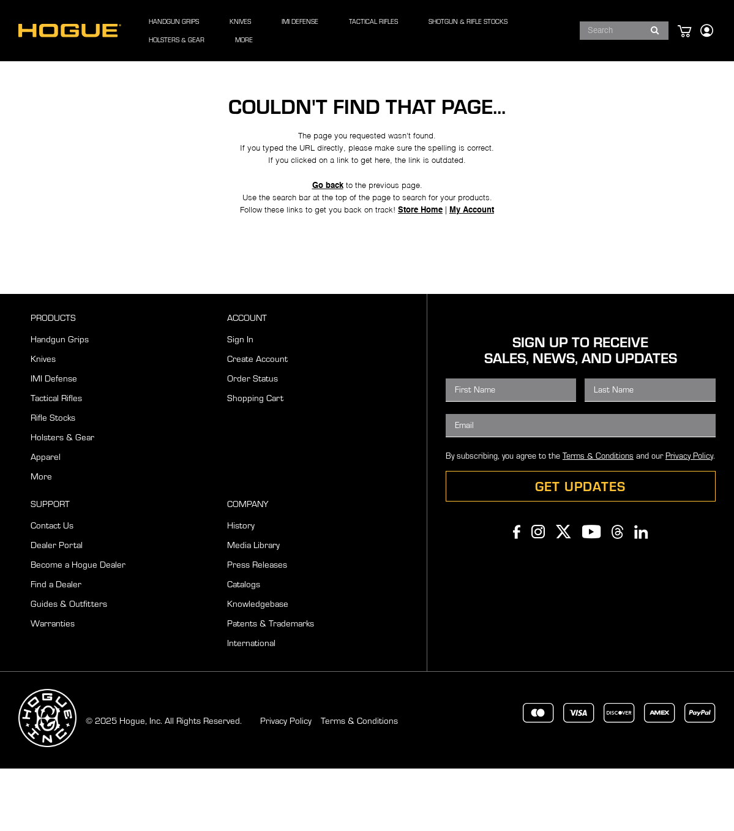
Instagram (538, 594)
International (251, 705)
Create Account (257, 421)
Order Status (252, 440)
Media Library (253, 607)
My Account (484, 266)
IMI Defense (54, 440)
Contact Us (52, 587)
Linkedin (641, 594)
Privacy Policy (689, 518)
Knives (43, 421)
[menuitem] (195, 30)
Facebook (516, 594)
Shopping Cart (255, 460)
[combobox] (610, 30)
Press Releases (257, 627)
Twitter (563, 594)
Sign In (240, 401)
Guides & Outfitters (69, 666)
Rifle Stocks (53, 480)
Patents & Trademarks (270, 685)
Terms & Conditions (598, 518)
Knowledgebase (257, 666)
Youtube (591, 594)
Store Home (426, 266)
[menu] (343, 30)
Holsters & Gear (62, 499)
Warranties (53, 685)
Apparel (46, 519)
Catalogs (243, 646)
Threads (617, 594)
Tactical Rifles (56, 460)
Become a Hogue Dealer (78, 627)
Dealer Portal (57, 607)
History (241, 587)
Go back (323, 235)
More (41, 538)
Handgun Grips (60, 401)
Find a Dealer (56, 646)
